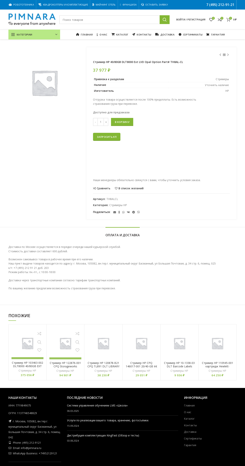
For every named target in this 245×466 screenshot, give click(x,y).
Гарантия (190, 445)
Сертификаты (193, 438)
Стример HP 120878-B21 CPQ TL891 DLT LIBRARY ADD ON (103, 366)
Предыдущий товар (220, 54)
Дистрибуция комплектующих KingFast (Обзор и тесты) (103, 435)
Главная (189, 405)
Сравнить (103, 188)
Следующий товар (228, 54)
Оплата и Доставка (122, 235)
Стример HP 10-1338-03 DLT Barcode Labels (179, 364)
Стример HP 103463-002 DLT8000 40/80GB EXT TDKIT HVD (27, 366)
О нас (187, 412)
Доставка (190, 432)
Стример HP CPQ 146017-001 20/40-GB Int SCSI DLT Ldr (141, 366)
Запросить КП (107, 137)
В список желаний (131, 188)
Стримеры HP (118, 205)
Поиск (165, 19)
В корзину (122, 122)
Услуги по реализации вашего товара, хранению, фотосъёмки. (108, 420)
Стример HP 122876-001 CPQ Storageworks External (65, 366)
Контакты (190, 425)
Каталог (189, 418)
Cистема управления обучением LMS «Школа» (97, 405)
